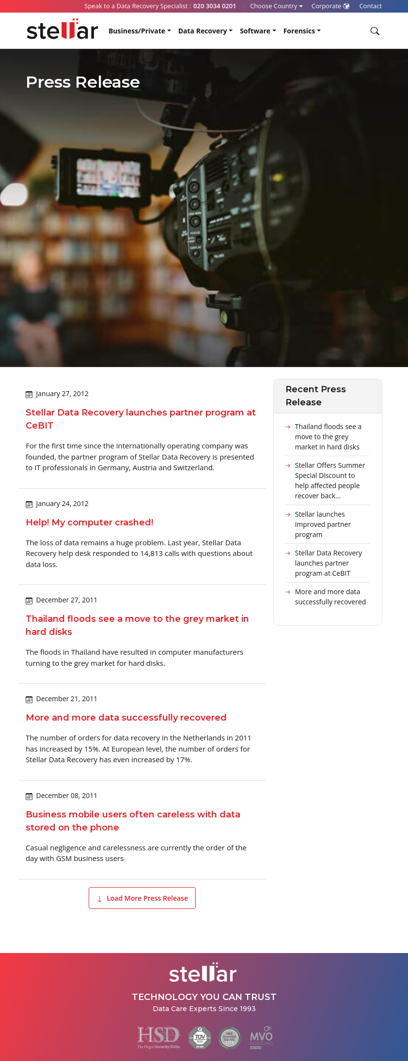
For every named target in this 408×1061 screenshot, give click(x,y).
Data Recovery (202, 30)
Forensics (299, 30)
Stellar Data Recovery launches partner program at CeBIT (328, 563)
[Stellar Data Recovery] (62, 29)
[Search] (374, 31)
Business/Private (137, 30)
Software (255, 30)
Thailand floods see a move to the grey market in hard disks (328, 436)
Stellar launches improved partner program (323, 524)
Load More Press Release (142, 898)
